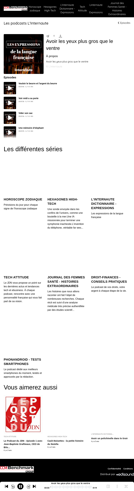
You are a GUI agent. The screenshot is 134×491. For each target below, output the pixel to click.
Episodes (124, 22)
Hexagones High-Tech (50, 8)
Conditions (128, 469)
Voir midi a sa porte (28, 98)
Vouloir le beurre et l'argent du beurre (38, 83)
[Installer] (54, 36)
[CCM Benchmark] (17, 469)
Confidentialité (114, 469)
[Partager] (47, 36)
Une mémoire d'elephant (31, 128)
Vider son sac (26, 113)
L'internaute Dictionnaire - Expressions (67, 8)
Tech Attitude (82, 8)
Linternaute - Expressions (96, 8)
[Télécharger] (60, 36)
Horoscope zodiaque (35, 8)
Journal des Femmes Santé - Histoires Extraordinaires (117, 9)
